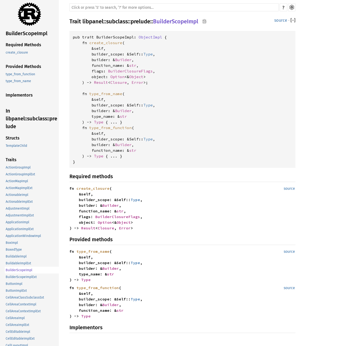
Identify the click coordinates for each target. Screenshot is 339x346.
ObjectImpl (150, 37)
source (280, 20)
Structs (13, 138)
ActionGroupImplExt (20, 174)
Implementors (19, 95)
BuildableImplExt (18, 263)
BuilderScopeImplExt (21, 277)
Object (136, 76)
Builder (123, 59)
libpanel (92, 21)
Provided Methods (23, 66)
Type (148, 54)
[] (293, 20)
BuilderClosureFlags (130, 71)
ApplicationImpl (17, 222)
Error (137, 82)
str (132, 65)
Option (117, 76)
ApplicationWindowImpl (23, 236)
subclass (117, 21)
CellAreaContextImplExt (23, 311)
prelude (140, 21)
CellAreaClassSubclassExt (25, 297)
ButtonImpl (14, 284)
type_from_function (20, 74)
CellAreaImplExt (17, 325)
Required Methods (23, 44)
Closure (118, 82)
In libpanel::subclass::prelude (31, 119)
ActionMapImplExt (19, 188)
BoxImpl (12, 243)
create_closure (17, 53)
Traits (11, 159)
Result (101, 82)
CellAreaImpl (15, 318)
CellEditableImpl (18, 332)
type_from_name (18, 81)
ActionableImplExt (19, 202)
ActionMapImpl (17, 181)
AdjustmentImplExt (20, 215)
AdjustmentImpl (17, 209)
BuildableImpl (16, 256)
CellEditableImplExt (20, 339)
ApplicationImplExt (20, 229)
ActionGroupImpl (18, 167)
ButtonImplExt (16, 291)
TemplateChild (16, 146)
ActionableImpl (17, 195)
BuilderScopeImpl (26, 33)
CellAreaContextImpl (21, 304)
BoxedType (14, 250)
